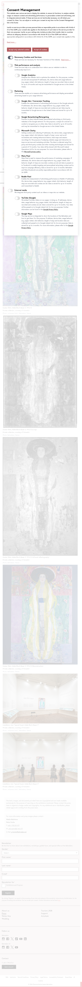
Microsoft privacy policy (32, 152)
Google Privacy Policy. (50, 209)
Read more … (11, 42)
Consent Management (23, 10)
